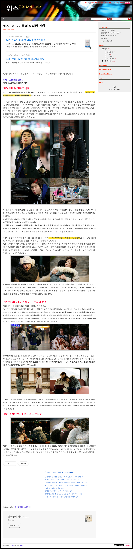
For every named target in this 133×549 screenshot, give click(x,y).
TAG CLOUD (103, 3)
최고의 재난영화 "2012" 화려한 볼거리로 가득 (60, 479)
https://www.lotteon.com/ (15, 55)
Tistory (12, 545)
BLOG (87, 3)
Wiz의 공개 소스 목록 (108, 36)
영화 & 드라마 (56, 472)
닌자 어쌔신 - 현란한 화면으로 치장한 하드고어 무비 (63, 477)
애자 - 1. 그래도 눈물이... (13, 80)
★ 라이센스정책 (107, 41)
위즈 (21, 545)
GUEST (121, 3)
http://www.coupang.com (15, 36)
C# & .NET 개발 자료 (108, 30)
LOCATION (113, 3)
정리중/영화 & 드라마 (22, 507)
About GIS (104, 38)
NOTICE (94, 3)
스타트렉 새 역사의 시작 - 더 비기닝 (57, 491)
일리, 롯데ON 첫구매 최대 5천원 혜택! (25, 59)
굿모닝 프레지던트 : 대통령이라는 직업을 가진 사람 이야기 (65, 485)
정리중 (48, 472)
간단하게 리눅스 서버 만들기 (111, 33)
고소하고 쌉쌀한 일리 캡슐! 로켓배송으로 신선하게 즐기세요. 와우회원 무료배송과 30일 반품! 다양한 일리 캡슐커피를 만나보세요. (41, 45)
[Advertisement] (22, 488)
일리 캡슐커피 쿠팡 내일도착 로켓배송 (26, 40)
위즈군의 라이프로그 (18, 516)
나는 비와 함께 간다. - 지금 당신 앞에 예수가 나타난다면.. (64, 482)
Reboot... (11, 520)
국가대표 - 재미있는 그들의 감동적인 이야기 (60, 497)
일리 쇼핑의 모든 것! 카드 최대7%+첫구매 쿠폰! (28, 62)
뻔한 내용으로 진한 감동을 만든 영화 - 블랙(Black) (62, 494)
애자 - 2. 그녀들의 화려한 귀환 (24, 26)
